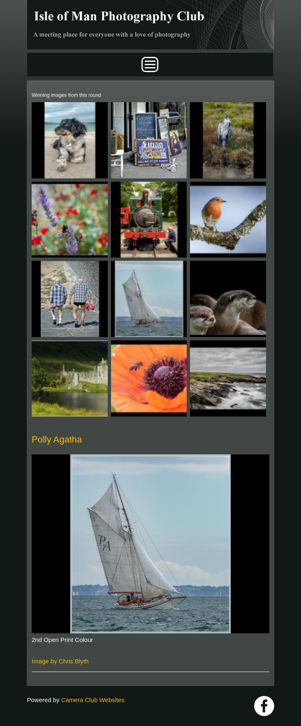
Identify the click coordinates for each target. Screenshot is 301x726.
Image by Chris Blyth (60, 661)
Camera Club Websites (93, 699)
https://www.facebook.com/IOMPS (264, 706)
